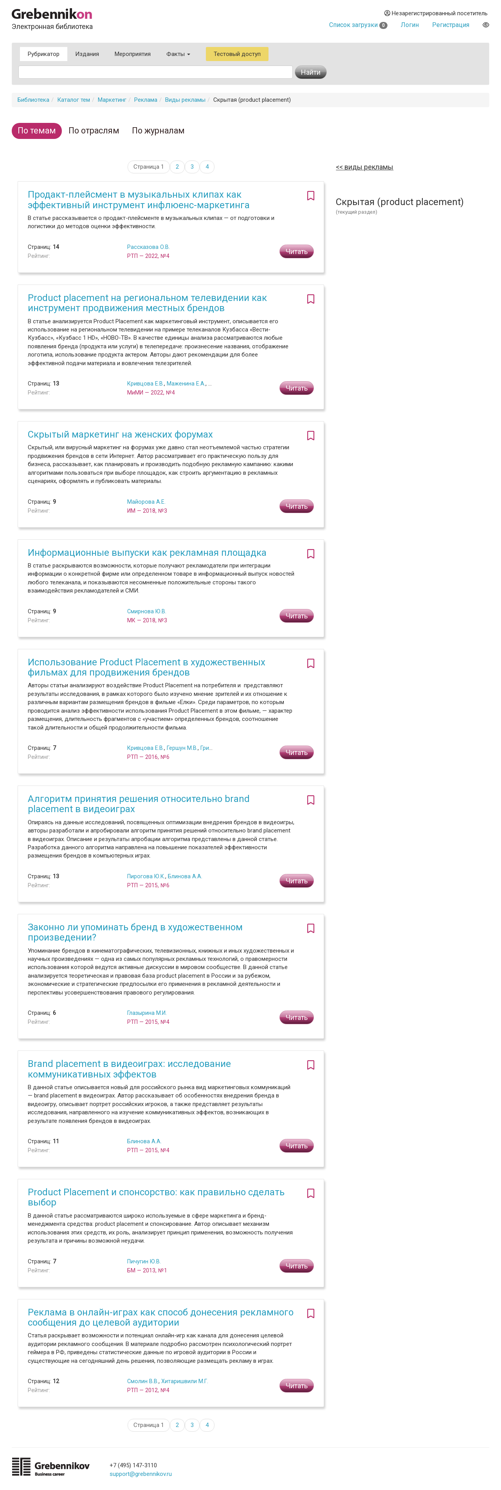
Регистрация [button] (450, 25)
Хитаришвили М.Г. (184, 1381)
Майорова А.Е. (146, 502)
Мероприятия (133, 54)
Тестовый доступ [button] (237, 54)
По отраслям (93, 130)
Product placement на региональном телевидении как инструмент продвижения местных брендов (147, 302)
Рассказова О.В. (148, 247)
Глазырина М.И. (147, 1013)
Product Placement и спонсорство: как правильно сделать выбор (156, 1197)
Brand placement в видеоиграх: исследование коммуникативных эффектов (129, 1068)
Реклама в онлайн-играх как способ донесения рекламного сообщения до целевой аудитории (161, 1317)
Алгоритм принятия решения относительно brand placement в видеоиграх (139, 803)
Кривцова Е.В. (145, 383)
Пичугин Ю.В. (144, 1261)
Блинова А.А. (185, 876)
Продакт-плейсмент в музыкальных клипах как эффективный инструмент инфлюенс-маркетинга (139, 199)
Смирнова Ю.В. (146, 611)
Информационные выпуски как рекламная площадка (147, 552)
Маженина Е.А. (186, 383)
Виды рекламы (185, 99)
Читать (297, 251)
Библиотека (33, 99)
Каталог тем (73, 99)
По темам (37, 130)
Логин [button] (410, 25)
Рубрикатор (43, 54)
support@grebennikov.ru (141, 1473)
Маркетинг (112, 99)
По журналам (158, 130)
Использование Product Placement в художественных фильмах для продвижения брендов (146, 667)
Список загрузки (358, 25)
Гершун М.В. (182, 748)
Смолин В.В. (143, 1381)
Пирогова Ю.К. (146, 876)
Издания (87, 54)
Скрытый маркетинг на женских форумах (120, 434)
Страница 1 (148, 166)
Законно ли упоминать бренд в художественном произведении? (135, 932)
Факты (178, 54)
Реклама (145, 99)
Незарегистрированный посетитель (436, 13)
